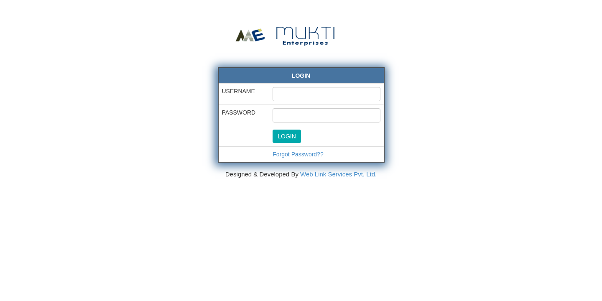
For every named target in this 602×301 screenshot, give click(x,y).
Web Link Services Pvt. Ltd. (338, 174)
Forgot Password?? (298, 154)
